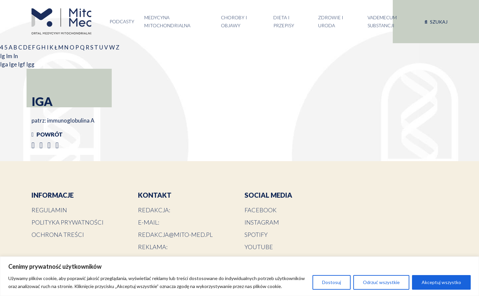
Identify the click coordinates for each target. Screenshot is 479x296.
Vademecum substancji (382, 21)
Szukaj (436, 22)
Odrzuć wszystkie (381, 282)
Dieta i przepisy (283, 21)
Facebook (260, 210)
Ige (13, 64)
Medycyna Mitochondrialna (167, 21)
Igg (30, 64)
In (15, 55)
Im (9, 55)
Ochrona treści (58, 234)
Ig (3, 55)
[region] (239, 276)
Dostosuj (331, 282)
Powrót (47, 134)
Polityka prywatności (67, 222)
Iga (4, 64)
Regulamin (49, 210)
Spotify (256, 234)
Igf (22, 64)
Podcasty (121, 21)
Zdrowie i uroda (330, 21)
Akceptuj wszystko (441, 282)
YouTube (258, 246)
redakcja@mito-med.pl (175, 234)
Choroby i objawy (234, 21)
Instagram (261, 222)
